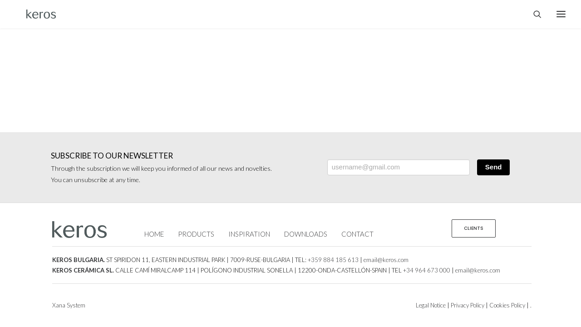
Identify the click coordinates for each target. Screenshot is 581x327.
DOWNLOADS (305, 234)
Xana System (68, 305)
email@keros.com (386, 259)
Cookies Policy (507, 305)
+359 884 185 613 (333, 259)
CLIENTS (473, 228)
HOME (154, 234)
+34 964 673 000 (426, 270)
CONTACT (357, 234)
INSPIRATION (249, 234)
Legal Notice (431, 305)
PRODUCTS (196, 234)
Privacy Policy (467, 305)
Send (493, 167)
